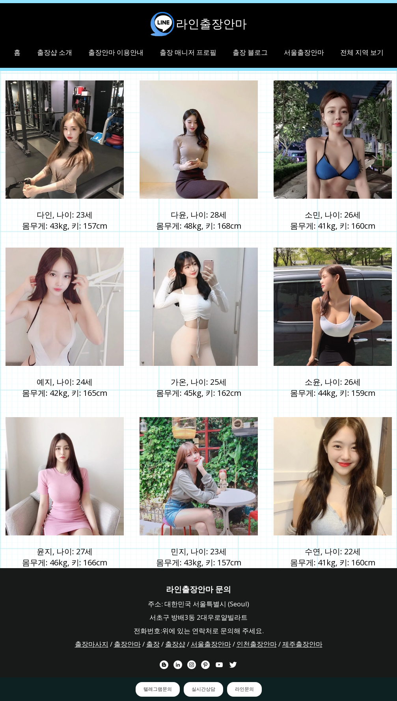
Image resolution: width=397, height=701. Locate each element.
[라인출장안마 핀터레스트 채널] (205, 664)
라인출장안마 (211, 24)
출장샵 (175, 644)
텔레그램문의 (158, 689)
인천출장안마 (257, 644)
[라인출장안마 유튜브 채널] (219, 664)
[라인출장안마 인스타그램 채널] (191, 664)
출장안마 (127, 644)
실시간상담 (203, 689)
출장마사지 (91, 644)
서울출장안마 (211, 644)
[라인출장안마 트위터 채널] (233, 664)
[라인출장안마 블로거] (164, 664)
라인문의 (244, 689)
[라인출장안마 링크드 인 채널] (177, 664)
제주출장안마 (302, 644)
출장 (153, 644)
